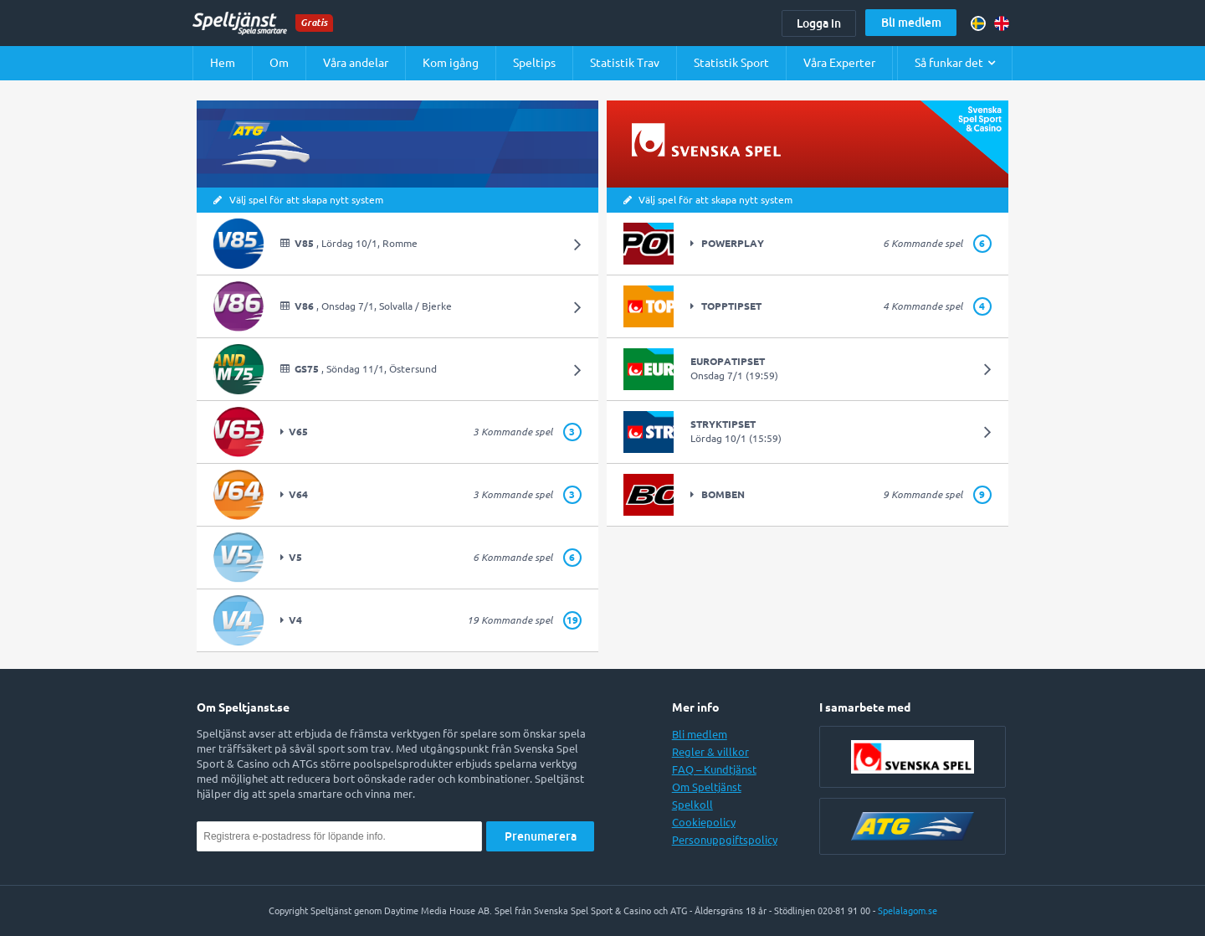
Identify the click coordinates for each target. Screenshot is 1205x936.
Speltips (534, 62)
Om (279, 62)
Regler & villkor (710, 752)
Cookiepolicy (704, 822)
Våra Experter (839, 62)
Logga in (819, 23)
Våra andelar (355, 62)
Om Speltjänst (706, 787)
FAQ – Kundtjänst (714, 769)
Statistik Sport (731, 62)
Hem (222, 62)
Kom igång (451, 62)
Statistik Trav (624, 62)
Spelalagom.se (907, 911)
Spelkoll (692, 804)
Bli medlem (911, 22)
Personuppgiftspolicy (724, 840)
